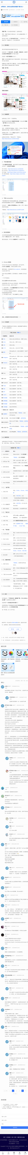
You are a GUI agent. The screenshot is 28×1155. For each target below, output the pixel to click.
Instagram (5, 357)
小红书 (4, 394)
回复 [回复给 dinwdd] (11, 836)
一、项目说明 (5, 21)
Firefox (18, 490)
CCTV (4, 348)
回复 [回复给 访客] (11, 828)
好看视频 (5, 400)
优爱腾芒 (5, 414)
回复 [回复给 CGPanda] (6, 809)
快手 (4, 391)
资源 (14, 1153)
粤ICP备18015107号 (15, 1148)
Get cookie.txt (17, 269)
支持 (12, 1137)
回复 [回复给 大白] (11, 869)
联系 (15, 1137)
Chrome (22, 490)
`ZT (5, 934)
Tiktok (4, 385)
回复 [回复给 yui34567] (6, 920)
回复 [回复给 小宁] (6, 906)
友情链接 (8, 1137)
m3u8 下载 (21, 525)
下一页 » (15, 1093)
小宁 (6, 905)
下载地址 (20, 412)
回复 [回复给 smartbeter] (6, 1011)
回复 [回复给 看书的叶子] (6, 797)
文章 (8, 1153)
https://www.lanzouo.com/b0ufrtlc (15, 169)
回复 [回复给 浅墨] (6, 1028)
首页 (4, 1137)
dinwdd (11, 834)
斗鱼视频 (5, 406)
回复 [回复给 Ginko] (6, 949)
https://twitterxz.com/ (9, 862)
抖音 (4, 388)
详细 (19, 332)
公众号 (25, 1153)
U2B (4, 345)
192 (23, 9)
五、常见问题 (14, 25)
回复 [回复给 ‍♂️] (6, 789)
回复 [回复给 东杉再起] (11, 820)
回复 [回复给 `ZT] (6, 936)
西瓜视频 (5, 397)
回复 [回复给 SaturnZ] (6, 879)
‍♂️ (5, 787)
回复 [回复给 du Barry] (11, 1055)
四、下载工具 (5, 25)
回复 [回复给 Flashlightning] (6, 957)
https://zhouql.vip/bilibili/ (10, 859)
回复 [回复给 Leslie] (6, 688)
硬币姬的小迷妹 (8, 705)
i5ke (6, 926)
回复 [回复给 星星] (6, 845)
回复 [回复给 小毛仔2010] (11, 699)
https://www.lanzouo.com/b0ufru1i (16, 170)
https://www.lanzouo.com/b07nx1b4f (15, 209)
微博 (4, 352)
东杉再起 (11, 818)
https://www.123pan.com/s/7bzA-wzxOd (16, 172)
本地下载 (18, 495)
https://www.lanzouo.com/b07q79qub (10, 138)
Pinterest (5, 362)
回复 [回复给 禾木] (6, 967)
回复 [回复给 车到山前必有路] (6, 977)
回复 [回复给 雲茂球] (6, 999)
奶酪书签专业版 (21, 1137)
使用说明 (23, 418)
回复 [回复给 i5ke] (6, 928)
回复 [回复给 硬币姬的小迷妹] (6, 707)
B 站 (4, 339)
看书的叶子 (7, 795)
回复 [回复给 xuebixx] (11, 759)
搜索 (3, 1153)
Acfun (4, 342)
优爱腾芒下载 (19, 523)
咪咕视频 (5, 403)
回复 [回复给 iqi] (6, 897)
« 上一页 (5, 1090)
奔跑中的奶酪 (4, 9)
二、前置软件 (14, 21)
